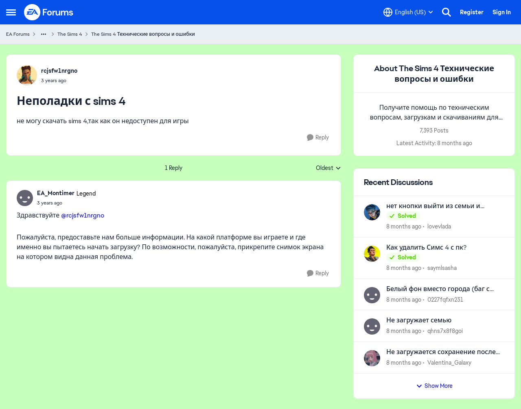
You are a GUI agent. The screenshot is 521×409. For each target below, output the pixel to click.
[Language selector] (408, 12)
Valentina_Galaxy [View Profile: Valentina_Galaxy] (449, 362)
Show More (434, 385)
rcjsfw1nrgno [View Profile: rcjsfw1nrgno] (59, 70)
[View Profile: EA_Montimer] (25, 198)
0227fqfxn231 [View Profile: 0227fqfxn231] (445, 299)
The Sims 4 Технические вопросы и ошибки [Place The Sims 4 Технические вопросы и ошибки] (143, 34)
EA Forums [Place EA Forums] (18, 34)
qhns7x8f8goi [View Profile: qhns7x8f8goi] (445, 331)
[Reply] (318, 137)
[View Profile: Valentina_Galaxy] (372, 358)
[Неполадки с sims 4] (66, 203)
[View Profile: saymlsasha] (372, 254)
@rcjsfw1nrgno (82, 215)
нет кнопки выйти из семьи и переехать (433, 206)
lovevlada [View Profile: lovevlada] (439, 226)
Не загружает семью (418, 320)
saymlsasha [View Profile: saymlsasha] (442, 268)
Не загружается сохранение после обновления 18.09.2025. (441, 352)
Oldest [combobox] (328, 168)
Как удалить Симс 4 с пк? (426, 248)
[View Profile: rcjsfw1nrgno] (27, 75)
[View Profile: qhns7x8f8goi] (372, 326)
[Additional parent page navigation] (43, 34)
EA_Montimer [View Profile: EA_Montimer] (55, 193)
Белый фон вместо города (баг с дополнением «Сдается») (438, 289)
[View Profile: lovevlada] (372, 212)
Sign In (502, 12)
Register (472, 12)
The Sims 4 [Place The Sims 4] (69, 34)
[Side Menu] (11, 12)
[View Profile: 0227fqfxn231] (372, 295)
